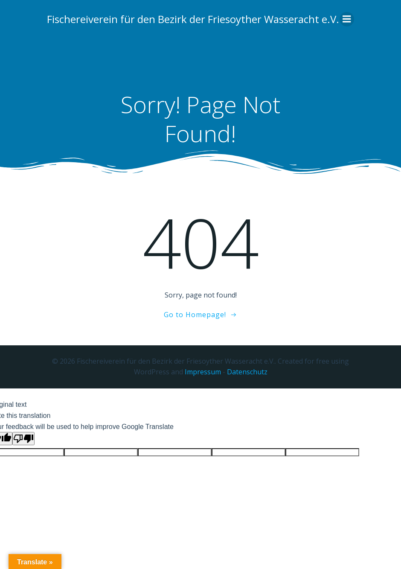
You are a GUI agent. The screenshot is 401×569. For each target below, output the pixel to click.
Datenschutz (247, 371)
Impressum (203, 371)
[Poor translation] (23, 438)
